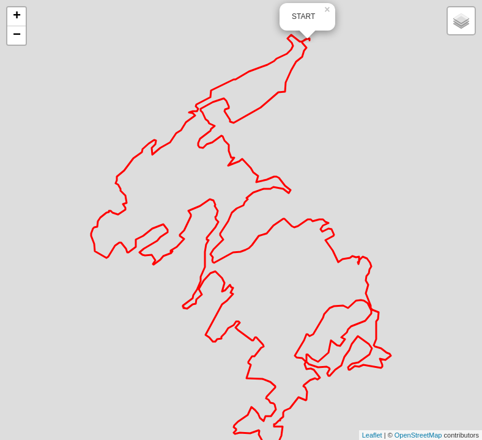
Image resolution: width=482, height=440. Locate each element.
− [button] (17, 35)
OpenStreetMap (418, 435)
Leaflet (372, 435)
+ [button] (17, 16)
